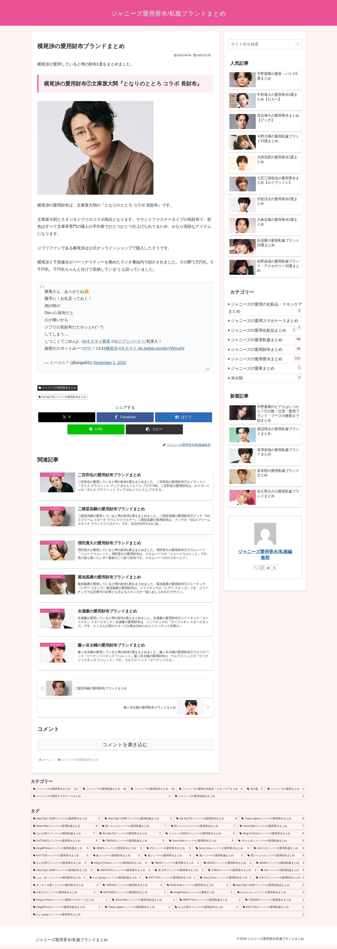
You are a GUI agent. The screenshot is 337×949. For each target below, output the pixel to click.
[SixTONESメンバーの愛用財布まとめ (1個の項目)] (133, 896)
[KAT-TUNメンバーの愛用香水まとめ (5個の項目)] (60, 859)
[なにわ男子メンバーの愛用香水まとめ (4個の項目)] (59, 867)
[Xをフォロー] (256, 567)
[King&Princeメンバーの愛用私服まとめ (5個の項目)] (60, 852)
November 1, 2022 (110, 362)
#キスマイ (128, 348)
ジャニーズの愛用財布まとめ (57, 387)
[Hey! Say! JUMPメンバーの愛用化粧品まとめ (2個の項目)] (268, 889)
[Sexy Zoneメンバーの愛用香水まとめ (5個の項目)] (222, 852)
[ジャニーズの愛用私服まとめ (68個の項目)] (104, 793)
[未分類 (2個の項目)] (255, 793)
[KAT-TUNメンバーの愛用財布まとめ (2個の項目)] (170, 881)
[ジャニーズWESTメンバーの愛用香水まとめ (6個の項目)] (200, 837)
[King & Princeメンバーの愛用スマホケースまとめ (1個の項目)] (70, 904)
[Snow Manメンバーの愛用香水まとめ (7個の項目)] (272, 830)
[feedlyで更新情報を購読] (268, 567)
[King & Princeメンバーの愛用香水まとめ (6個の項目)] (272, 837)
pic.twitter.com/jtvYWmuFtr (161, 348)
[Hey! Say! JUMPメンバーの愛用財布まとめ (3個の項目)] (62, 874)
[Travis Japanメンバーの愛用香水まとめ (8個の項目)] (273, 822)
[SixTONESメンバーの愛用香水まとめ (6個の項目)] (65, 845)
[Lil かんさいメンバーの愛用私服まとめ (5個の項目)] (271, 845)
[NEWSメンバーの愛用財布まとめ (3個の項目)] (227, 867)
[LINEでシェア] (95, 429)
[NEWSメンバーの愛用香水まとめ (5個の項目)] (117, 852)
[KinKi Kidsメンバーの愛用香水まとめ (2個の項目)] (197, 889)
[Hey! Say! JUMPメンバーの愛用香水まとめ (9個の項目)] (66, 822)
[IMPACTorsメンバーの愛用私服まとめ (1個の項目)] (210, 904)
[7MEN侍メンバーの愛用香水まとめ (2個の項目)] (132, 889)
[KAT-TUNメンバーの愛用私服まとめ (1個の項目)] (273, 911)
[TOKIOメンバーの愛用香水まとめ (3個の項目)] (232, 874)
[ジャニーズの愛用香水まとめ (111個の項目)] (55, 793)
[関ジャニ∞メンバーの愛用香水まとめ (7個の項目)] (203, 830)
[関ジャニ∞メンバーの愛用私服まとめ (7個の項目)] (134, 830)
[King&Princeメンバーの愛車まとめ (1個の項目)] (201, 896)
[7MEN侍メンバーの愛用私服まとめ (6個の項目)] (133, 845)
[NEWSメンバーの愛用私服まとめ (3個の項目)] (280, 867)
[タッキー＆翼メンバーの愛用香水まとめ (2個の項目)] (65, 889)
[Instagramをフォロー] (262, 567)
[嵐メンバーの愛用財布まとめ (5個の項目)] (116, 859)
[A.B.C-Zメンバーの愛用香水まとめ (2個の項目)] (64, 896)
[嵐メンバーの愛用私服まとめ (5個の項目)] (219, 859)
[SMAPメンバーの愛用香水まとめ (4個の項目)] (175, 867)
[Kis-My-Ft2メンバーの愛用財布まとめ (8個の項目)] (206, 822)
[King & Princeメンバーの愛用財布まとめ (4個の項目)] (119, 867)
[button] (154, 429)
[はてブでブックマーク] (183, 417)
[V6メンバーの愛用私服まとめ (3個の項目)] (282, 874)
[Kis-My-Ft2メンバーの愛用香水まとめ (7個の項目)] (130, 837)
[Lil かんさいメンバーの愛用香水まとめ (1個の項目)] (270, 896)
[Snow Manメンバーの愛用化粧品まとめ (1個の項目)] (143, 904)
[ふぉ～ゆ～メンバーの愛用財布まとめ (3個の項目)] (59, 881)
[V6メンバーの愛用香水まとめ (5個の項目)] (169, 852)
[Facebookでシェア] (125, 417)
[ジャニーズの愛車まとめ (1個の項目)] (285, 793)
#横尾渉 (111, 348)
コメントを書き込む (125, 748)
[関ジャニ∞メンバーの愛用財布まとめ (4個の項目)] (275, 859)
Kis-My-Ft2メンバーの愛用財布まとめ (62, 396)
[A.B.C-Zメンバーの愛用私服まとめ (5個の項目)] (279, 852)
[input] (265, 44)
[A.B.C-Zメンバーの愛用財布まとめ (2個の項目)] (280, 881)
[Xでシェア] (66, 417)
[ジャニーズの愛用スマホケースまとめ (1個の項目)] (101, 800)
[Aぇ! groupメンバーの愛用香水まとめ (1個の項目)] (168, 918)
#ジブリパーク (128, 341)
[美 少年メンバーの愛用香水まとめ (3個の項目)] (179, 874)
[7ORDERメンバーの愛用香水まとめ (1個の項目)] (274, 904)
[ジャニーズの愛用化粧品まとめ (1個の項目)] (239, 800)
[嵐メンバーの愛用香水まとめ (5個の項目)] (167, 859)
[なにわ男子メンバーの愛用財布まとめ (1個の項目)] (206, 911)
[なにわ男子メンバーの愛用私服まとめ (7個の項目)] (64, 837)
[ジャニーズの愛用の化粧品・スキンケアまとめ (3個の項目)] (210, 793)
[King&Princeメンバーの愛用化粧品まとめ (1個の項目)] (66, 911)
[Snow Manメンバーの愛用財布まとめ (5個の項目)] (201, 845)
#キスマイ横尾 (97, 341)
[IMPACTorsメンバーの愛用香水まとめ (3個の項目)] (123, 874)
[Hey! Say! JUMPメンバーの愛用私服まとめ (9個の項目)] (138, 822)
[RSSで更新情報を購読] (274, 567)
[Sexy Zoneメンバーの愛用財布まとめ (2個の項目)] (225, 881)
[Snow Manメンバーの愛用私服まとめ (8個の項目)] (65, 830)
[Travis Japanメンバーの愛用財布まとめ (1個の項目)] (137, 911)
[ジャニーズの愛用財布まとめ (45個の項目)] (152, 793)
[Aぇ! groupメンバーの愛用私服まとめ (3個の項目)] (115, 881)
